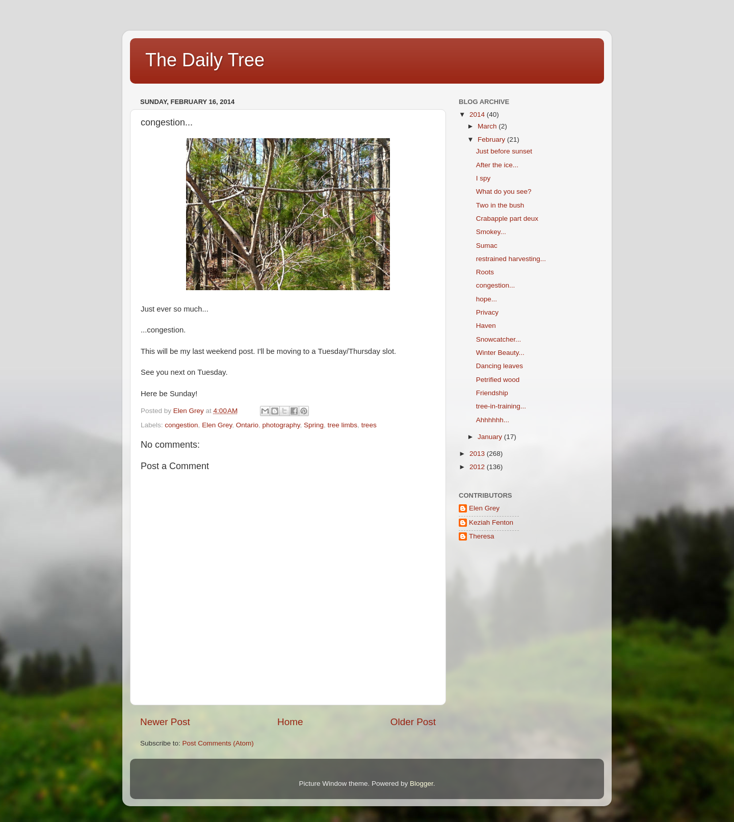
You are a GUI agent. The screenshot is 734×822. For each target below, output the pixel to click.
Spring (314, 425)
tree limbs (343, 425)
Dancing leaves (499, 366)
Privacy (487, 312)
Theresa (481, 536)
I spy (483, 178)
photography (281, 425)
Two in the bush (500, 205)
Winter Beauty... (500, 352)
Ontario (247, 425)
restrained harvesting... (511, 259)
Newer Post (165, 721)
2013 (478, 453)
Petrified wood (498, 379)
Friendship (492, 393)
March (488, 126)
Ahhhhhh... (492, 420)
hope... (486, 299)
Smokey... (491, 232)
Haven (486, 325)
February (492, 139)
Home (290, 721)
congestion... (495, 285)
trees (369, 425)
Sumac (486, 245)
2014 (478, 114)
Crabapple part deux (507, 218)
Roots (485, 272)
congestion (181, 425)
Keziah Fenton (491, 522)
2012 (478, 467)
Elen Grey (217, 425)
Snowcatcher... (498, 339)
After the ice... (497, 165)
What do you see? (504, 191)
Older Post (413, 721)
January (491, 437)
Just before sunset (504, 151)
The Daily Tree (205, 59)
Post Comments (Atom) (218, 743)
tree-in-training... (501, 406)
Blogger (421, 783)
